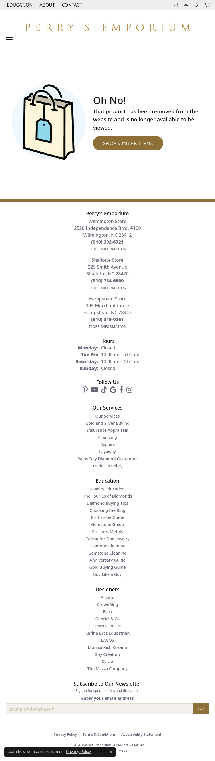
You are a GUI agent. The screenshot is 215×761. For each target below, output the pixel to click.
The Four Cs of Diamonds (107, 496)
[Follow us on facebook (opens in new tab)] (121, 389)
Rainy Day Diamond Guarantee (107, 458)
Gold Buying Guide (107, 567)
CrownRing (107, 604)
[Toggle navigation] (9, 37)
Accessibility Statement (141, 734)
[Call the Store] (107, 242)
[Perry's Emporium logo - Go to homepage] (107, 26)
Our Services (107, 416)
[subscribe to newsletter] (201, 708)
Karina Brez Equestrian (107, 633)
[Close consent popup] (111, 752)
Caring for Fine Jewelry (107, 538)
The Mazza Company (107, 668)
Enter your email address (107, 698)
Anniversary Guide (107, 560)
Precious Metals (107, 531)
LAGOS (107, 640)
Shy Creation (107, 654)
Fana (107, 611)
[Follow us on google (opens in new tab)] (113, 389)
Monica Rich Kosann (107, 647)
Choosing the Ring (108, 510)
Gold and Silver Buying (107, 423)
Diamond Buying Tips (107, 503)
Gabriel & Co (107, 618)
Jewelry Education (107, 489)
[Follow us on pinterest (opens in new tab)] (85, 389)
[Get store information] (107, 249)
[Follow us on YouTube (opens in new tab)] (94, 389)
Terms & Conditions (99, 734)
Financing (107, 437)
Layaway (107, 451)
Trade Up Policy (108, 466)
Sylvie (107, 661)
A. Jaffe (107, 597)
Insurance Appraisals (107, 430)
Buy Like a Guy (107, 574)
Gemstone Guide (107, 524)
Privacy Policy (65, 734)
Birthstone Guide (107, 517)
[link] (71, 5)
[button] (19, 5)
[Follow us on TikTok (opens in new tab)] (104, 389)
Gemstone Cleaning (107, 553)
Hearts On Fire (107, 626)
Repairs (107, 444)
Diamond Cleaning (107, 546)
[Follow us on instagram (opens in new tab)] (129, 389)
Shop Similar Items (128, 143)
